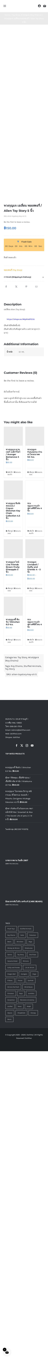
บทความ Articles (11, 864)
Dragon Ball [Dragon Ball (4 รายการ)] (11, 974)
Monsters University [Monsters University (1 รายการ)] (27, 1000)
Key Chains (17, 666)
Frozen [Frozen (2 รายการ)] (20, 980)
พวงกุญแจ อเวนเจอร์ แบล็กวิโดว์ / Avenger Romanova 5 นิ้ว (13, 454)
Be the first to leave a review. (17, 222)
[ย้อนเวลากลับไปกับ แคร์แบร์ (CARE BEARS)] (24, 885)
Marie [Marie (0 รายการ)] (9, 1019)
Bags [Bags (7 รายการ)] (30, 942)
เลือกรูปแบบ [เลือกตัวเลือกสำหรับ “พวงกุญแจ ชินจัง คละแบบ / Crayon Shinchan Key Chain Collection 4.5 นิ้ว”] (10, 532)
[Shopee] (6, 745)
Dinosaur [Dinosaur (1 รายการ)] (10, 993)
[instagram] (27, 745)
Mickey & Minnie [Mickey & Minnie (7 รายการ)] (13, 948)
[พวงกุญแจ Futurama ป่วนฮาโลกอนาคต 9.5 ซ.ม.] (34, 436)
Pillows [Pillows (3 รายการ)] (9, 980)
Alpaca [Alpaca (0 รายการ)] (9, 1013)
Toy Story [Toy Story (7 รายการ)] (20, 954)
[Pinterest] (26, 287)
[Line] (11, 745)
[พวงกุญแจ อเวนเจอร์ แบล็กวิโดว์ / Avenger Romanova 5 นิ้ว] (13, 436)
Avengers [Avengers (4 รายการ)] (24, 974)
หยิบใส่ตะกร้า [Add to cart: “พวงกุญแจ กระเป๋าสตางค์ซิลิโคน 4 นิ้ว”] (31, 532)
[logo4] (24, 4)
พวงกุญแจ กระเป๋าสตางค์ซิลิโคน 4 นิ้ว (34, 507)
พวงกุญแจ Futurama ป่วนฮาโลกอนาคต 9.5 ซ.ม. (34, 453)
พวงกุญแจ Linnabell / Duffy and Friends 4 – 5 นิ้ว (34, 567)
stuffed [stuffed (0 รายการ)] (9, 1006)
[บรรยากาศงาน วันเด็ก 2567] (24, 844)
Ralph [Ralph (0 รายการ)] (29, 1006)
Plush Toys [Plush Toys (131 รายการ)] (11, 929)
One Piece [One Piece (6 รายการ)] (32, 954)
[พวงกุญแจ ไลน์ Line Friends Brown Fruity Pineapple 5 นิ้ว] (13, 548)
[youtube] (32, 745)
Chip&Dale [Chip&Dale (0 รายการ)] (21, 1013)
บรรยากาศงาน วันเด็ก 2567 (16, 860)
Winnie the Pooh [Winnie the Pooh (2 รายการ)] (13, 987)
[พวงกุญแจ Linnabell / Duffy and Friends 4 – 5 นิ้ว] (34, 548)
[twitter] (21, 745)
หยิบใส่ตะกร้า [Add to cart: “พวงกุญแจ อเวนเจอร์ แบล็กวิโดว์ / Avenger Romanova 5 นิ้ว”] (10, 473)
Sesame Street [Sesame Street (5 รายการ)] (12, 961)
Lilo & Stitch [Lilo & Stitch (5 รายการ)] (29, 967)
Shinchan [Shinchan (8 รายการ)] (20, 942)
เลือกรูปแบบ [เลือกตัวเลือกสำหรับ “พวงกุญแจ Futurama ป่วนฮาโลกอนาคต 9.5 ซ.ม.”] (31, 473)
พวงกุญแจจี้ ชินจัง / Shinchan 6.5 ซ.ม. (13, 622)
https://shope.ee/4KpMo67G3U (19, 319)
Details (18, 472)
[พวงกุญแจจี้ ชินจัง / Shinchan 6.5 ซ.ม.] (13, 606)
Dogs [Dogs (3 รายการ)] (34, 974)
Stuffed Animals (32, 666)
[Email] (36, 287)
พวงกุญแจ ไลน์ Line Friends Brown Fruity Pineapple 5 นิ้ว (13, 567)
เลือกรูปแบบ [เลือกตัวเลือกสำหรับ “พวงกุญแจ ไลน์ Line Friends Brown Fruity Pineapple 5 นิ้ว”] (10, 589)
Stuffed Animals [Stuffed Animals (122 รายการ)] (25, 929)
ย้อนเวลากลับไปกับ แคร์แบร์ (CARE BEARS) (23, 901)
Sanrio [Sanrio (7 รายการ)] (9, 954)
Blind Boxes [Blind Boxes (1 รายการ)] (28, 987)
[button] (24, 277)
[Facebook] (6, 287)
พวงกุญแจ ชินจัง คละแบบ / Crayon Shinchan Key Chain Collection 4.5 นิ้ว (13, 510)
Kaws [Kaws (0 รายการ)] (20, 1006)
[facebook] (16, 745)
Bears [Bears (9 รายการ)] (9, 942)
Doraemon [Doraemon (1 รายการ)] (11, 1000)
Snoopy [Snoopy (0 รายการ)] (33, 1013)
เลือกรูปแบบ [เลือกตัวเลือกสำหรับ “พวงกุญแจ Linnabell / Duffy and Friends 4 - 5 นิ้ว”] (31, 589)
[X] (16, 287)
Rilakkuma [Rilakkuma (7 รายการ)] (29, 948)
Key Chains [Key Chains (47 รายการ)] (11, 935)
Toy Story (22, 657)
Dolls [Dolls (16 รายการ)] (22, 935)
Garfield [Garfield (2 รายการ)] (30, 980)
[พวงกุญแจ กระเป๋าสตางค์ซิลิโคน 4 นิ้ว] (34, 490)
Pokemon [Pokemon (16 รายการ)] (32, 935)
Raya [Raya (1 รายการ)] (21, 993)
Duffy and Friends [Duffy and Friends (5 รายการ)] (13, 967)
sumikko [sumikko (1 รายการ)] (31, 993)
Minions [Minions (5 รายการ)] (26, 961)
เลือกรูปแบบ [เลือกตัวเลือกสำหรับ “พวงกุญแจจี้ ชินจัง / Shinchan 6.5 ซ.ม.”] (10, 641)
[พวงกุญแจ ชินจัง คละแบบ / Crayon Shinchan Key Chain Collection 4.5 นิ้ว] (13, 490)
